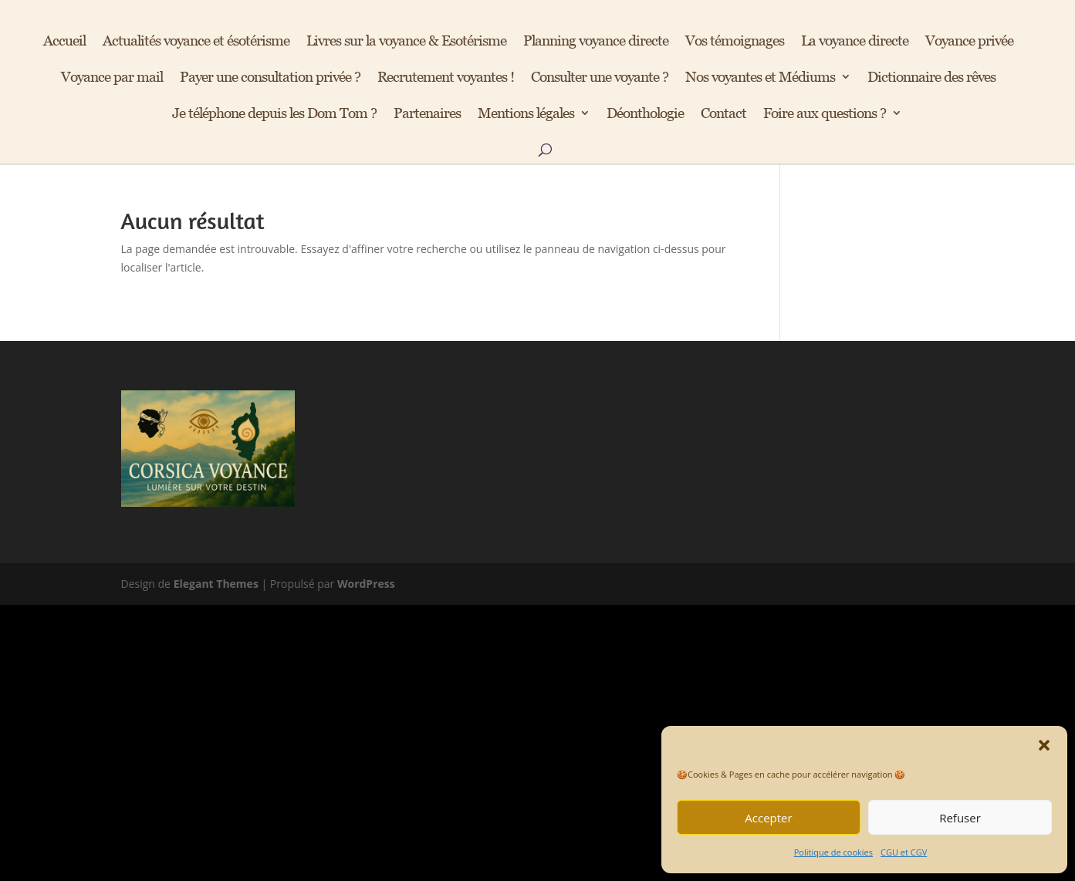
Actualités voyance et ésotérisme (196, 42)
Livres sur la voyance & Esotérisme (406, 42)
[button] (1044, 745)
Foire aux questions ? (824, 114)
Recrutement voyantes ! (445, 78)
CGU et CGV (904, 852)
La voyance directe (854, 42)
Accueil (64, 42)
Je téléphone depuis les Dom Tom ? (274, 114)
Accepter (768, 817)
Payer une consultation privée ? (270, 78)
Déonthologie (645, 114)
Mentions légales (526, 114)
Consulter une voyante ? (599, 78)
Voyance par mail (112, 78)
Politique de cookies (833, 852)
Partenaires (427, 114)
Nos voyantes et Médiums (760, 78)
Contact (723, 114)
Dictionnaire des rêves (931, 78)
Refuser (960, 817)
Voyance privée (969, 42)
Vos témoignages (734, 42)
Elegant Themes (216, 583)
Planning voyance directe (595, 42)
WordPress (366, 583)
